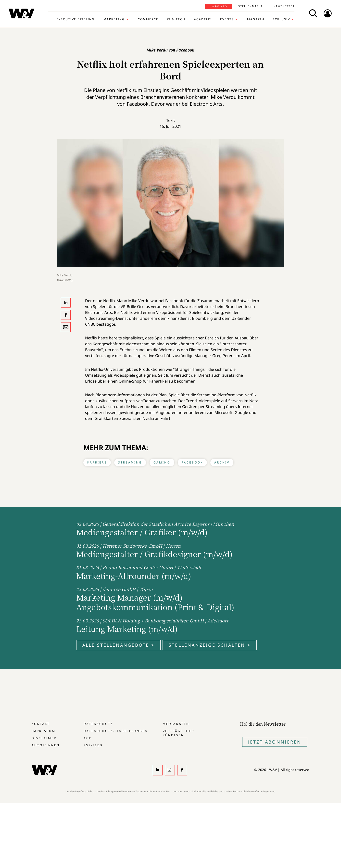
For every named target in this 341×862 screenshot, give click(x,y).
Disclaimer (44, 738)
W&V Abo (219, 6)
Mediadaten (176, 724)
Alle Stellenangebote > (118, 645)
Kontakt (41, 724)
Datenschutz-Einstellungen (116, 731)
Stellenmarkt (250, 6)
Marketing (114, 19)
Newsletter (284, 6)
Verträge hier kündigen (178, 733)
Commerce (148, 19)
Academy (203, 19)
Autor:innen (46, 745)
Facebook (192, 462)
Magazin (255, 19)
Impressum (43, 731)
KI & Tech (176, 19)
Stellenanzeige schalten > (210, 645)
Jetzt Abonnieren (274, 742)
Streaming (130, 462)
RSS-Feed (93, 745)
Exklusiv (281, 19)
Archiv (221, 462)
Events (227, 19)
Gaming (161, 462)
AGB (88, 738)
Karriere (97, 462)
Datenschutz (98, 724)
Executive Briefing (75, 19)
